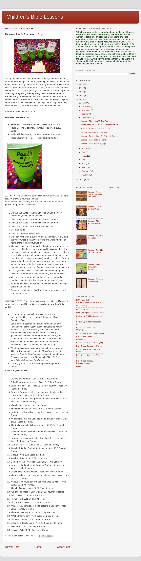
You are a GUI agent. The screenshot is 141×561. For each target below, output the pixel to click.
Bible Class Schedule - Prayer (89, 346)
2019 (81, 88)
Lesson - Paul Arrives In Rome (94, 132)
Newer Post (12, 546)
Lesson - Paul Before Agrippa (93, 144)
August (85, 148)
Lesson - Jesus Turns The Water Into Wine (95, 194)
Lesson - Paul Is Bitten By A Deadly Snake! (99, 136)
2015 (81, 103)
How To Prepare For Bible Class (90, 313)
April (84, 163)
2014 (81, 180)
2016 (81, 99)
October (85, 114)
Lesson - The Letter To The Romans (96, 121)
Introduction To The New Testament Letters (99, 125)
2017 (81, 95)
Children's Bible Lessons (34, 17)
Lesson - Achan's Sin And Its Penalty (95, 266)
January (85, 175)
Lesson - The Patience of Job (94, 222)
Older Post (63, 546)
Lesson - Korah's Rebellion (95, 237)
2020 (81, 84)
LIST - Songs (82, 306)
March (84, 167)
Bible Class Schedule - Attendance (86, 338)
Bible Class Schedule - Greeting (90, 333)
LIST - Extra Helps (84, 309)
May (84, 160)
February (86, 171)
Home (38, 546)
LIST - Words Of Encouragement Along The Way (90, 301)
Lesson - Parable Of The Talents (95, 251)
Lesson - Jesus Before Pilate (94, 208)
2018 (81, 92)
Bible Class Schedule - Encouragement (86, 362)
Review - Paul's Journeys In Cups (95, 128)
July (84, 152)
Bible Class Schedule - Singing (89, 342)
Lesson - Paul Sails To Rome (93, 140)
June (84, 156)
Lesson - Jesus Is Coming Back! (95, 280)
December (86, 106)
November (86, 110)
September (87, 118)
